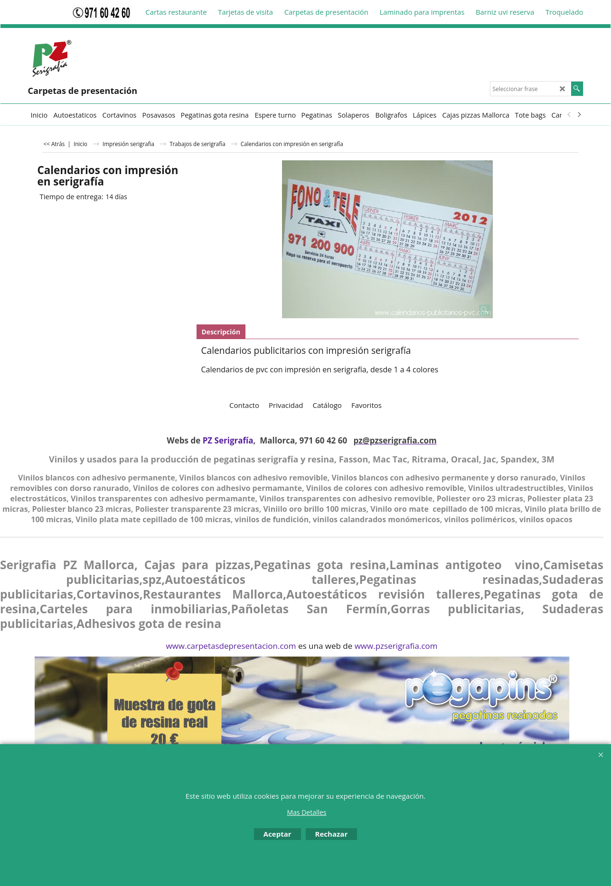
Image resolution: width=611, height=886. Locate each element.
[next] (579, 115)
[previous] (569, 115)
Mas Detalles (306, 812)
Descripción (221, 331)
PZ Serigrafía (228, 440)
